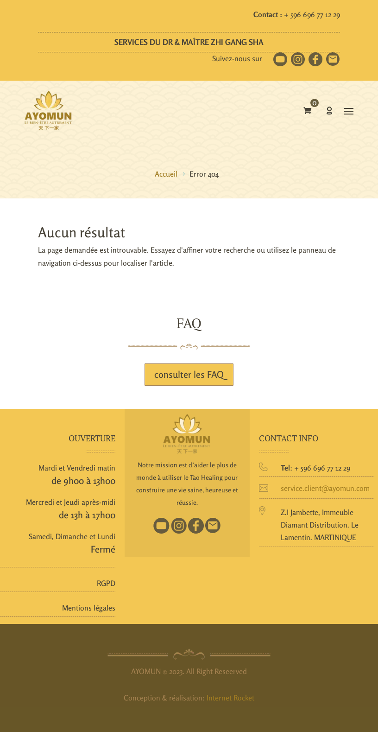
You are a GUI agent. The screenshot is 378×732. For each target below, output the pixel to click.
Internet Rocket (230, 697)
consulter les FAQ (189, 374)
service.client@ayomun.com (325, 488)
